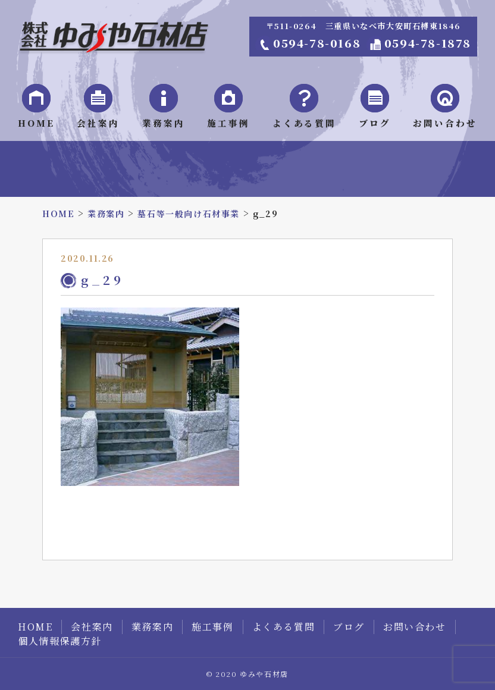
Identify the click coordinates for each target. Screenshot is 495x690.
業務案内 (152, 626)
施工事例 (212, 626)
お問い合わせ (414, 626)
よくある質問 (283, 626)
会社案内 (91, 626)
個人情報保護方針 (60, 641)
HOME (35, 626)
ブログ (349, 626)
